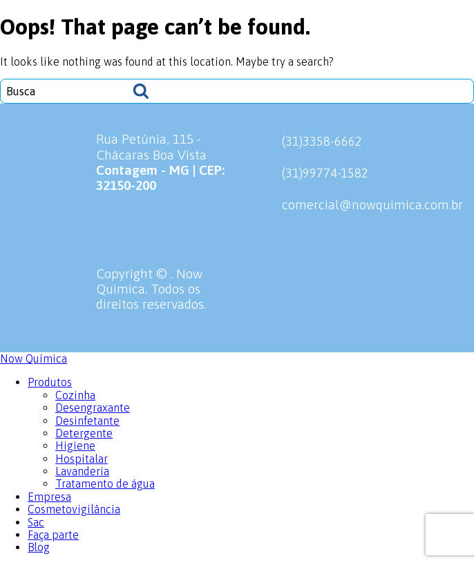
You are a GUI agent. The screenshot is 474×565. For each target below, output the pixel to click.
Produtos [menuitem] (50, 382)
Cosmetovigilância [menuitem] (74, 509)
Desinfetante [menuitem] (87, 420)
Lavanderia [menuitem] (82, 471)
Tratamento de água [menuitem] (105, 483)
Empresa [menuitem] (49, 496)
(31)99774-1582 (309, 172)
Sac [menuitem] (36, 522)
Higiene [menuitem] (75, 445)
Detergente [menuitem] (84, 433)
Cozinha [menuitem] (75, 395)
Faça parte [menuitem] (53, 534)
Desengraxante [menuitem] (92, 407)
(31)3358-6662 (306, 141)
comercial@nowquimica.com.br (356, 204)
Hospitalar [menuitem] (81, 458)
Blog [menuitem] (39, 547)
